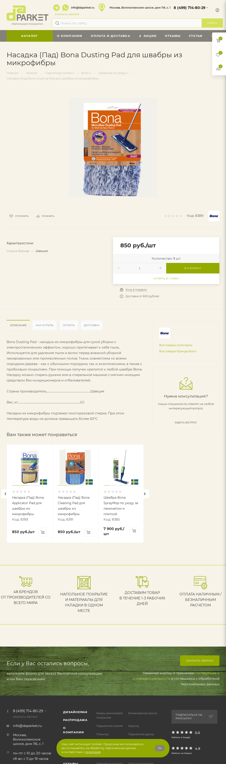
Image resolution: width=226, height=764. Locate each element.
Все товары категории (175, 345)
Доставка (91, 325)
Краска (133, 726)
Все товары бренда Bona (177, 351)
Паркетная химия (109, 726)
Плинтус (102, 734)
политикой (92, 752)
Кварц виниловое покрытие (109, 715)
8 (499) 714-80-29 (189, 8)
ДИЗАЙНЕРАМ (75, 712)
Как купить (45, 325)
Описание (18, 325)
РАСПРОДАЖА (75, 720)
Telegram (56, 7)
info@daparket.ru (82, 7)
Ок (160, 748)
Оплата (69, 325)
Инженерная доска (142, 713)
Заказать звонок (199, 660)
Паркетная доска (141, 734)
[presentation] (5, 493)
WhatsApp (65, 7)
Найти (212, 23)
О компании (73, 730)
